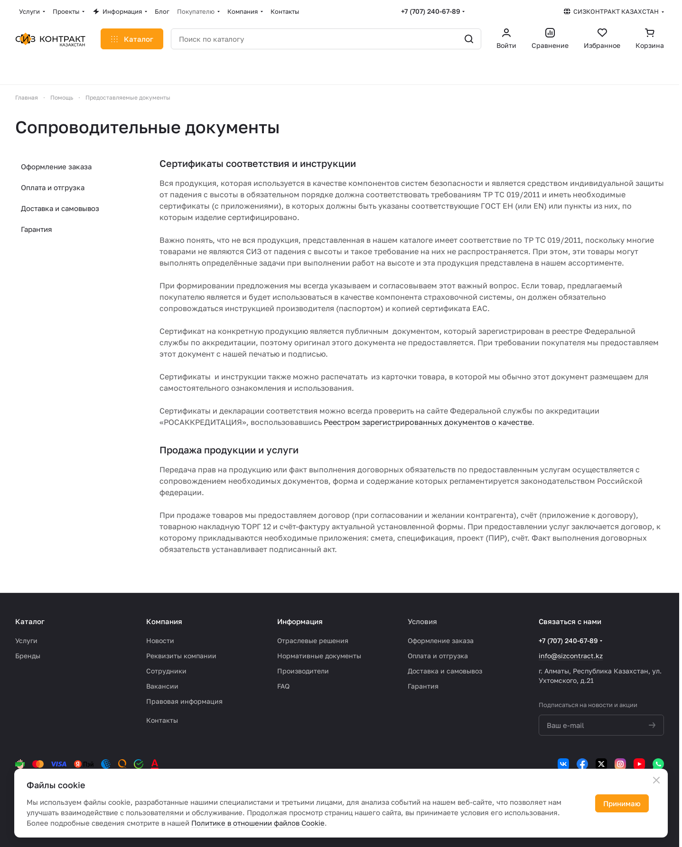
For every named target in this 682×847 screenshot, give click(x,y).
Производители (303, 671)
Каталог (30, 621)
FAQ (283, 686)
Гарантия (36, 229)
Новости (160, 640)
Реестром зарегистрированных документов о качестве (428, 422)
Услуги (26, 640)
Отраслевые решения (312, 640)
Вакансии (162, 686)
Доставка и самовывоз (60, 208)
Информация (300, 621)
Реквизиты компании (181, 656)
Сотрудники (166, 671)
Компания (164, 621)
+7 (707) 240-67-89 (430, 11)
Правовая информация (184, 701)
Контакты (162, 720)
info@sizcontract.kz (571, 656)
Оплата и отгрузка (52, 187)
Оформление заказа (56, 166)
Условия (422, 621)
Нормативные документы (319, 656)
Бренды (27, 656)
